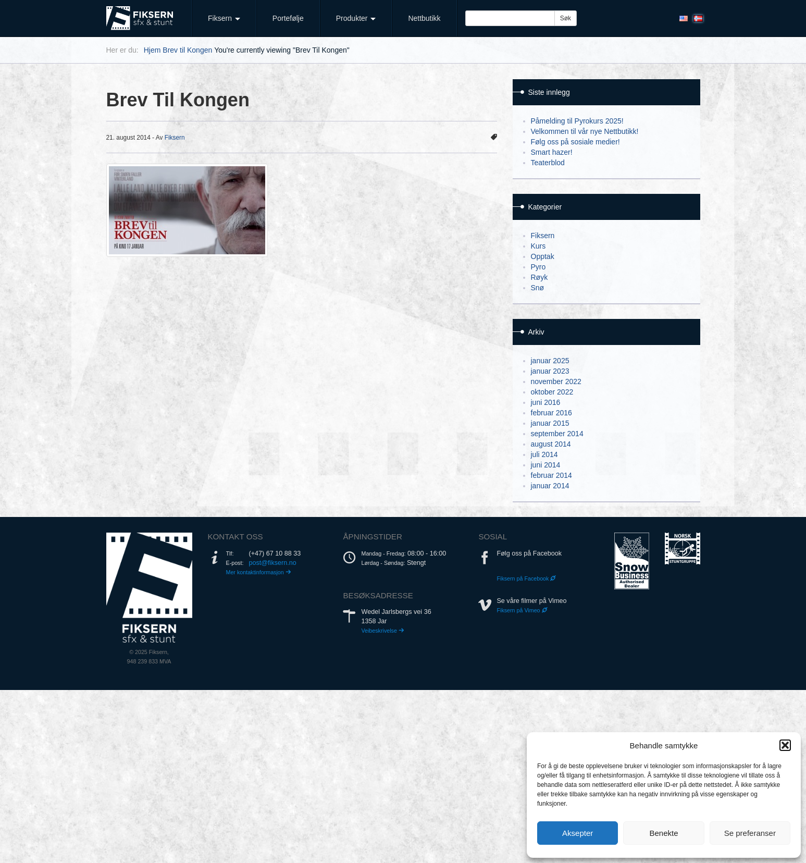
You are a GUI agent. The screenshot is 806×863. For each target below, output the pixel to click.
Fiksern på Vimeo (522, 610)
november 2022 (556, 381)
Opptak (542, 256)
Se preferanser (750, 833)
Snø (537, 287)
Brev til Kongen (187, 50)
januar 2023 (550, 371)
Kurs (538, 246)
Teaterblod (548, 162)
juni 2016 (546, 402)
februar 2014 (551, 475)
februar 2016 (551, 413)
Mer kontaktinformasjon (258, 572)
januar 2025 (550, 360)
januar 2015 (550, 423)
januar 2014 (550, 486)
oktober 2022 (552, 392)
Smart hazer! (552, 152)
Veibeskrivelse (382, 630)
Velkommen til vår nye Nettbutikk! (585, 131)
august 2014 (551, 444)
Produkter (356, 18)
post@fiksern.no (272, 562)
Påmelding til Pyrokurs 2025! (577, 121)
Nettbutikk (424, 18)
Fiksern (224, 18)
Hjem (152, 50)
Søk (565, 18)
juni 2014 (546, 465)
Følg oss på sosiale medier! (575, 142)
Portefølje (288, 18)
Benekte (663, 833)
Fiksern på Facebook (526, 578)
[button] (785, 745)
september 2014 (557, 433)
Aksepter (577, 833)
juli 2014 (544, 454)
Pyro (538, 267)
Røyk (539, 277)
